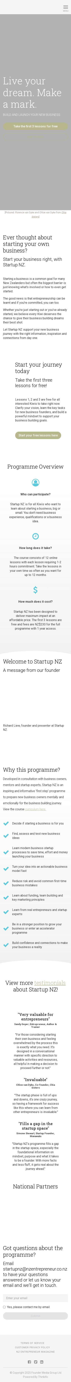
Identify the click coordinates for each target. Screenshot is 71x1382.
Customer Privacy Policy (32, 1347)
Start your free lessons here (38, 435)
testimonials (50, 982)
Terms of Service (32, 1343)
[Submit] (35, 1316)
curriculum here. (35, 809)
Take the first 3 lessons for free (35, 126)
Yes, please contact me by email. (28, 1307)
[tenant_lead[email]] (35, 1298)
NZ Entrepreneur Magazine (35, 1351)
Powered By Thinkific (35, 1376)
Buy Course (35, 137)
